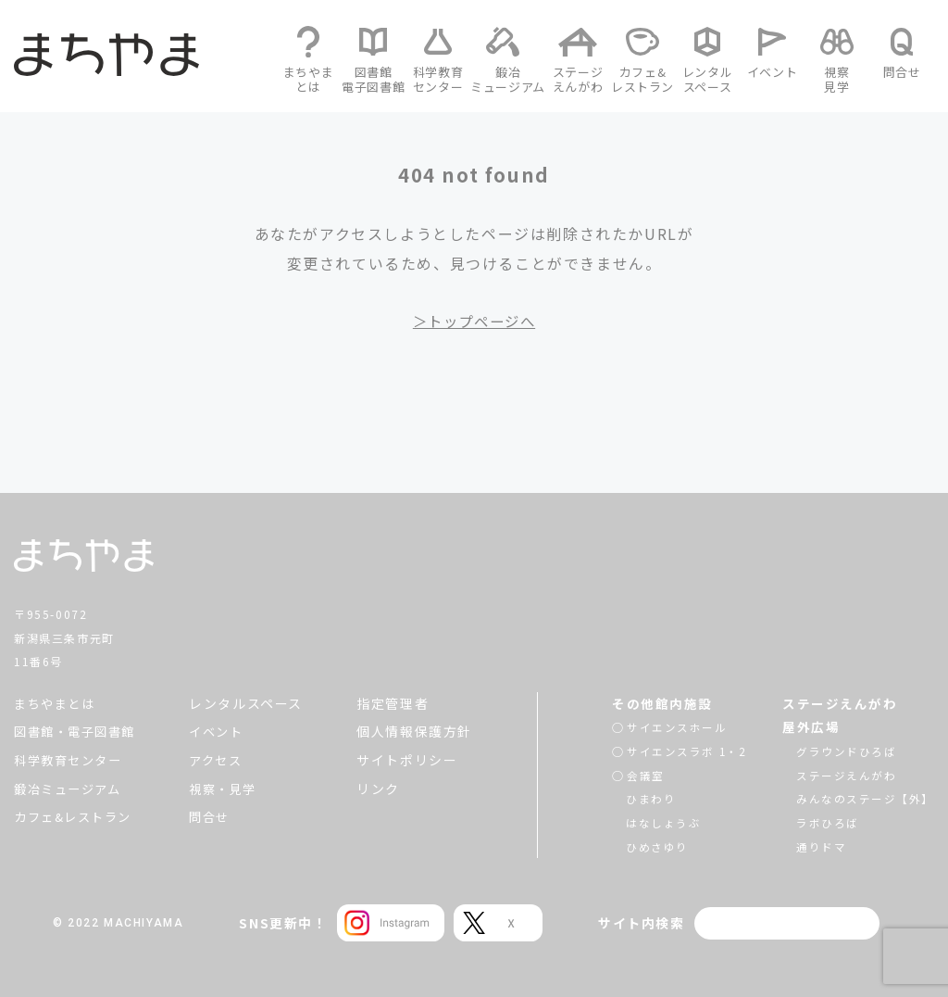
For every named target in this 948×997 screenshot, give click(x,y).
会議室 (646, 775)
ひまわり (651, 798)
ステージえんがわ (839, 703)
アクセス (221, 760)
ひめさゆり (657, 845)
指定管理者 (392, 703)
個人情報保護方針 (414, 731)
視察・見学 (229, 788)
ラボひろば (826, 822)
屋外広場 (810, 726)
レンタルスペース (250, 703)
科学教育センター (72, 760)
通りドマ (820, 845)
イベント (222, 731)
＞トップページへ (474, 320)
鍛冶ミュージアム (71, 788)
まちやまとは (57, 703)
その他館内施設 (662, 703)
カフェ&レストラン (77, 816)
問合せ (215, 816)
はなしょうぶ (664, 822)
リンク (378, 788)
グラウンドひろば (845, 751)
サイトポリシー (406, 760)
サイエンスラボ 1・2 (687, 751)
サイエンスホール (677, 727)
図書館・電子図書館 (78, 731)
